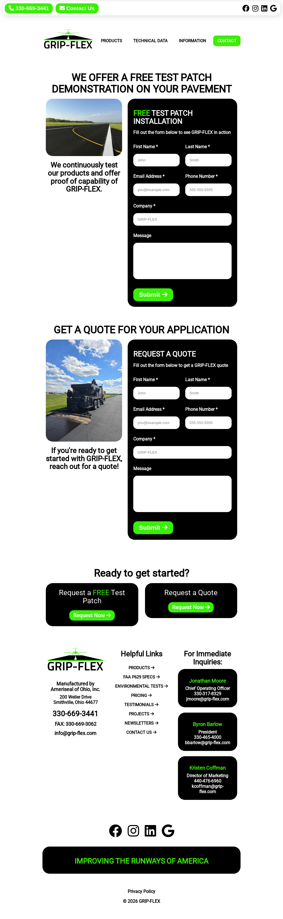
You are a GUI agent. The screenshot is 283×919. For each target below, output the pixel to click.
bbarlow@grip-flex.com (207, 742)
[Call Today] (30, 8)
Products (111, 40)
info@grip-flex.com (75, 733)
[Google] (273, 8)
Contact (226, 40)
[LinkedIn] (264, 8)
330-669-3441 (29, 8)
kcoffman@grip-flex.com (207, 789)
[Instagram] (255, 8)
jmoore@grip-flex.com (207, 699)
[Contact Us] (77, 8)
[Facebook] (245, 8)
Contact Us (77, 8)
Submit (153, 294)
